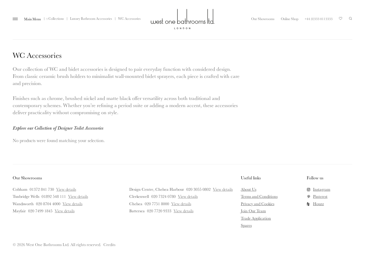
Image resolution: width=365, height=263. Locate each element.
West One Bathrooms (182, 19)
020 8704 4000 (48, 203)
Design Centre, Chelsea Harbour (156, 189)
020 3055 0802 (198, 189)
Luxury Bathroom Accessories (91, 18)
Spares (246, 225)
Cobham (20, 189)
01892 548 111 (54, 196)
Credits (109, 244)
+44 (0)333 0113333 (319, 18)
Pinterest (320, 196)
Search (350, 18)
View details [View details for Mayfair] (65, 211)
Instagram (321, 189)
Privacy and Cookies (257, 203)
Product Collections (50, 18)
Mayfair (19, 211)
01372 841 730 (42, 189)
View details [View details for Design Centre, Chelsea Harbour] (223, 189)
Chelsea (135, 203)
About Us (248, 189)
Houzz (318, 203)
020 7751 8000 (157, 203)
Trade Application (256, 218)
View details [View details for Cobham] (66, 189)
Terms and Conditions (259, 196)
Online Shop (289, 18)
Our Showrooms (263, 18)
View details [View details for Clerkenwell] (188, 196)
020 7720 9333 (159, 211)
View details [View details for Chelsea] (181, 203)
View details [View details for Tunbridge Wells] (78, 196)
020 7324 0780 (163, 196)
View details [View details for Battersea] (183, 211)
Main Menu (32, 19)
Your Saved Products (340, 20)
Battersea (137, 211)
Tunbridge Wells (26, 196)
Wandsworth (23, 203)
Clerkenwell (139, 196)
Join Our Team (253, 211)
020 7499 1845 (40, 211)
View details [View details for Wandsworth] (72, 203)
